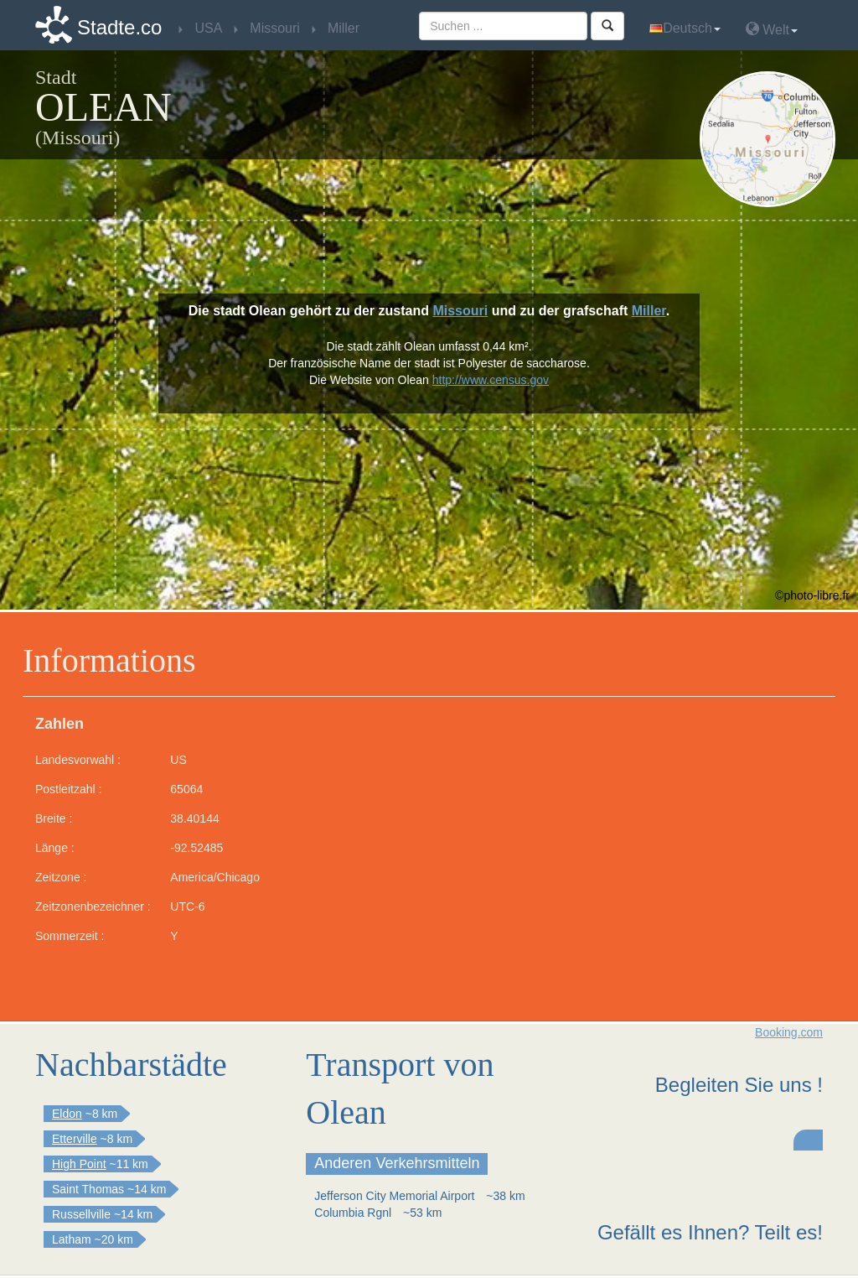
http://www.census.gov (490, 380)
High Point (79, 1164)
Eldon (67, 1113)
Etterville (74, 1139)
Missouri (460, 311)
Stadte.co (119, 27)
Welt (772, 29)
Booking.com (789, 1032)
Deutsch (685, 28)
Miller (649, 311)
